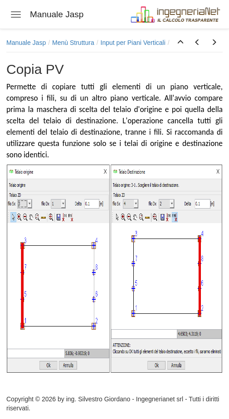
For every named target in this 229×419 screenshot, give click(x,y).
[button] (180, 42)
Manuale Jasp (26, 42)
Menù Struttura (73, 42)
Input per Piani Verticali (133, 42)
